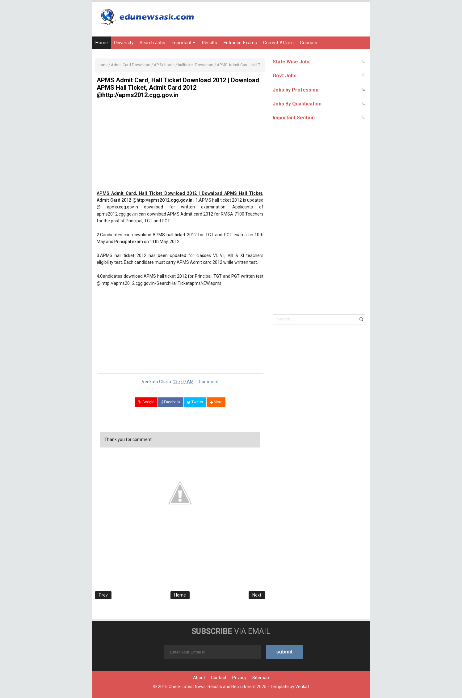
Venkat (302, 686)
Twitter (195, 402)
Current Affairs (278, 42)
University (123, 42)
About (199, 677)
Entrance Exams (240, 42)
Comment (209, 381)
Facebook (170, 402)
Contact (218, 677)
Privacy (239, 677)
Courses (308, 42)
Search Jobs (152, 42)
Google (146, 402)
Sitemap (260, 677)
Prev (103, 595)
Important (183, 42)
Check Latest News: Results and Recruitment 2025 (218, 686)
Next (256, 595)
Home (101, 42)
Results (209, 42)
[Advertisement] (180, 146)
